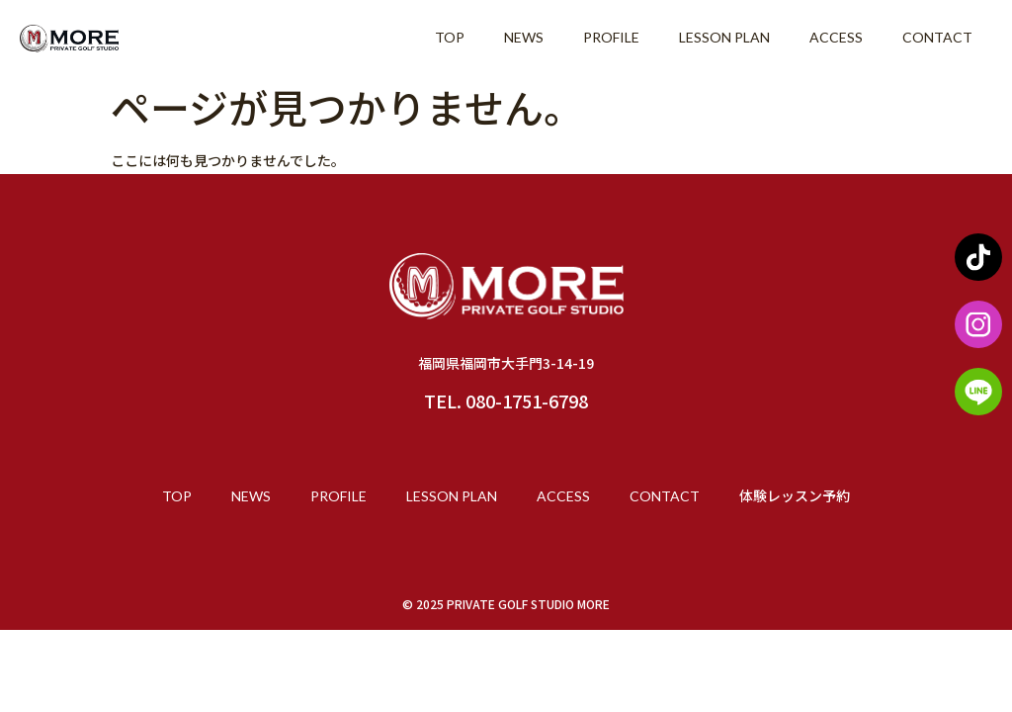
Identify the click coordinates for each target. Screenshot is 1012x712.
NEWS (524, 37)
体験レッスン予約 (794, 496)
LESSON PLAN (724, 37)
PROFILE (611, 37)
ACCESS (836, 37)
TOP (449, 37)
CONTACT (937, 37)
